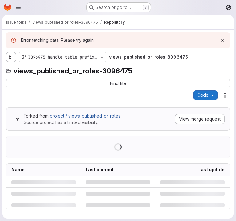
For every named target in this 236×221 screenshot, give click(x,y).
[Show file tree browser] (11, 57)
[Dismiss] (222, 40)
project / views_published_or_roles (85, 115)
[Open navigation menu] (18, 7)
